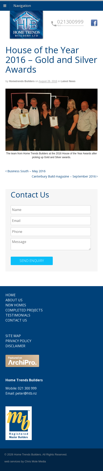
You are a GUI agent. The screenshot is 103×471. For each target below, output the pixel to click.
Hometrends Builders (21, 81)
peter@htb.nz (26, 393)
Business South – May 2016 (25, 171)
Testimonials (17, 315)
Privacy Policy (18, 341)
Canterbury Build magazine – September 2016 (65, 176)
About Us (13, 300)
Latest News (68, 81)
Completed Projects (24, 310)
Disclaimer (15, 346)
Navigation (22, 5)
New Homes (15, 305)
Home (10, 295)
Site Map (13, 336)
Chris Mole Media (35, 461)
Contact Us (16, 320)
